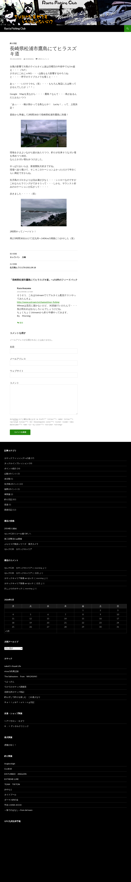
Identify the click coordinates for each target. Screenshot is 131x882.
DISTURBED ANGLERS (15, 773)
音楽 (6, 504)
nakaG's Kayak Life (12, 665)
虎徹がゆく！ (10, 744)
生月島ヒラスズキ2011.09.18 (44, 265)
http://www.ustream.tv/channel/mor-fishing (38, 302)
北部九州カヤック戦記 (14, 691)
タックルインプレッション (16, 463)
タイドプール (10, 794)
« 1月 (7, 630)
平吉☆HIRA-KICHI (13, 804)
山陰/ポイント (10, 473)
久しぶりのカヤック (13, 588)
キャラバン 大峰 (44, 255)
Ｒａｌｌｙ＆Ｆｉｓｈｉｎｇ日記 (19, 702)
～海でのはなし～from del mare (18, 809)
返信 (21, 323)
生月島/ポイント (11, 483)
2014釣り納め (10, 528)
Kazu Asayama (24, 288)
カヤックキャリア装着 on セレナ (18, 577)
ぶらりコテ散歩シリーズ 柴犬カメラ (21, 543)
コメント (14, 382)
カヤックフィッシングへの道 (17, 457)
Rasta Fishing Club (15, 28)
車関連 (7, 494)
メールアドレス (18, 358)
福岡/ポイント (10, 488)
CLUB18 (8, 768)
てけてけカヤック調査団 (15, 686)
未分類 (7, 478)
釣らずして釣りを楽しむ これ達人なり (22, 696)
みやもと (8, 789)
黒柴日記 (8, 509)
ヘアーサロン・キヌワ (14, 720)
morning (29, 59)
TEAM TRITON (12, 784)
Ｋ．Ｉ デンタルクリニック (16, 725)
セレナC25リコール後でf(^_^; (17, 533)
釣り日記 (13, 43)
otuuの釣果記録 (11, 671)
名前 (12, 346)
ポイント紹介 (10, 468)
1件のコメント (43, 59)
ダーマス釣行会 (11, 799)
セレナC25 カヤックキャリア (18, 548)
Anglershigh (9, 763)
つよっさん (9, 681)
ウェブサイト (17, 370)
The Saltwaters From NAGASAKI (20, 676)
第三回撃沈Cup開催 (13, 538)
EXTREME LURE (11, 778)
